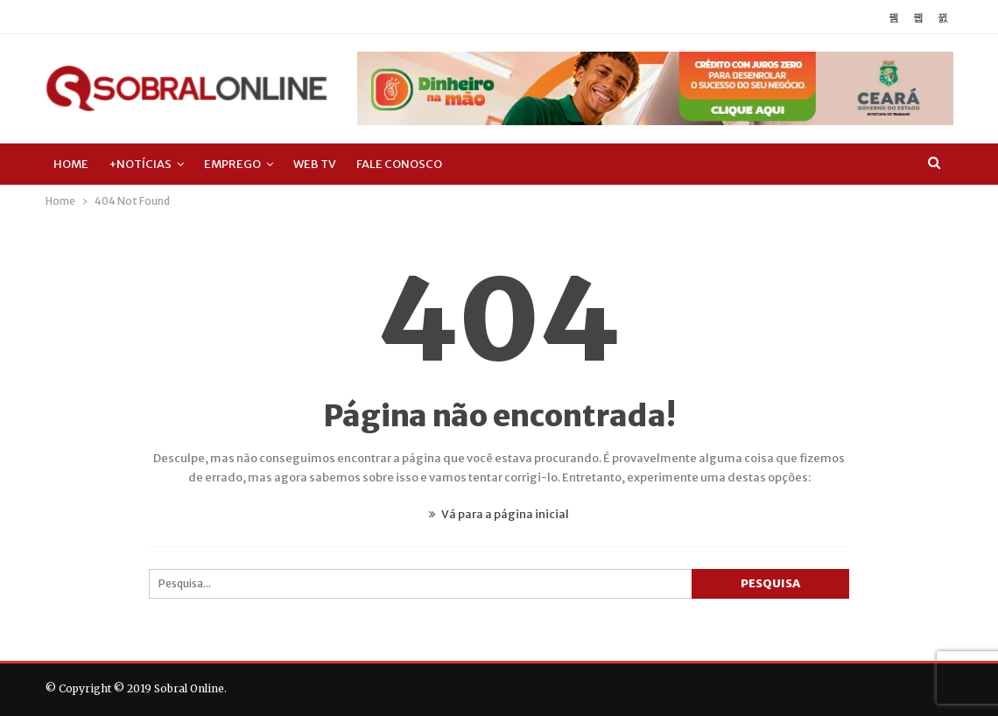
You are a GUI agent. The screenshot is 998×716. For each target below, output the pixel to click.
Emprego (232, 164)
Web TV (314, 164)
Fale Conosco (399, 164)
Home (70, 164)
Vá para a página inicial (499, 514)
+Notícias (140, 164)
